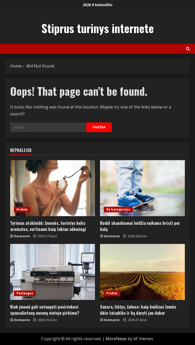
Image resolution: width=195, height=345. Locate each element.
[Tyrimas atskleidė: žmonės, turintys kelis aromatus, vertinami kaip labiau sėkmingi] (52, 188)
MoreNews (116, 338)
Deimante (22, 236)
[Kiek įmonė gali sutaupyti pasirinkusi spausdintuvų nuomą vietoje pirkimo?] (52, 272)
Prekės (22, 209)
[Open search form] (188, 49)
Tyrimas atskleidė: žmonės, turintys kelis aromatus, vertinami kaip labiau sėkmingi (48, 226)
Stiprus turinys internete (97, 28)
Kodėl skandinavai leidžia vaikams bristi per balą (140, 226)
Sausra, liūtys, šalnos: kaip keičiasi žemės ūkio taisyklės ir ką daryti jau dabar (138, 309)
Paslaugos (25, 293)
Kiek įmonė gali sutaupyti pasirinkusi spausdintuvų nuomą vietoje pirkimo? (44, 309)
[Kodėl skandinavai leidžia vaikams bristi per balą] (142, 188)
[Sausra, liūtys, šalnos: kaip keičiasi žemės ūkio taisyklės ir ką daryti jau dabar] (142, 272)
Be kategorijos (118, 209)
